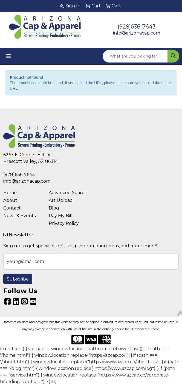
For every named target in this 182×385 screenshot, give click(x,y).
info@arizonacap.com (136, 33)
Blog (54, 208)
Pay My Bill (61, 215)
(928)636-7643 (136, 26)
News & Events (19, 215)
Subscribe (18, 279)
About (10, 200)
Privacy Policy (64, 223)
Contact (12, 208)
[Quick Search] (135, 56)
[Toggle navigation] (8, 56)
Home (10, 192)
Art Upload (61, 200)
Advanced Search (68, 192)
